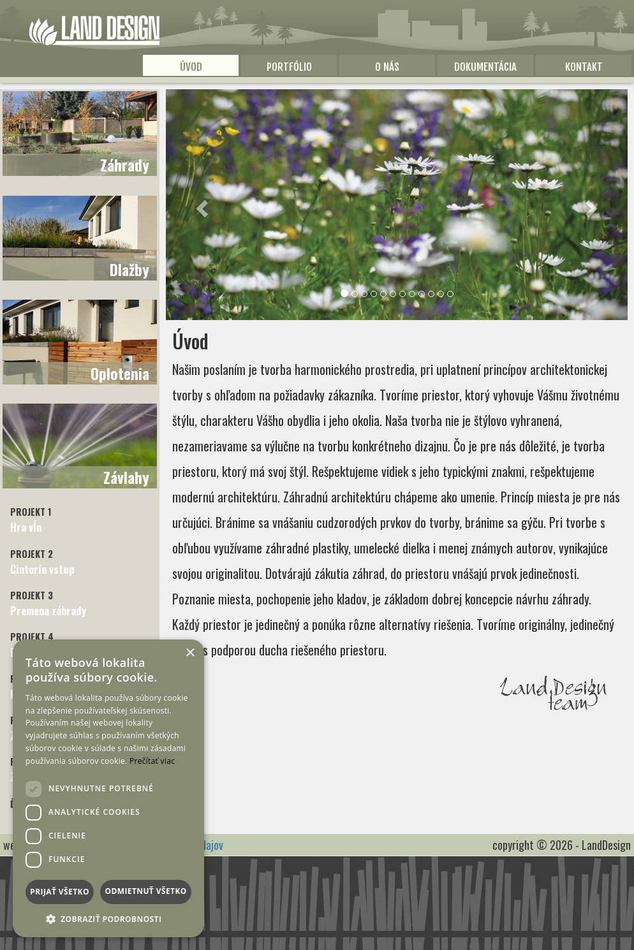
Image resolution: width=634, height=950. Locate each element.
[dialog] (108, 788)
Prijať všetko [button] (59, 891)
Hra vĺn (31, 520)
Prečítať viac (152, 761)
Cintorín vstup (42, 562)
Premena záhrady (48, 603)
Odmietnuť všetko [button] (145, 891)
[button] (200, 204)
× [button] (190, 653)
